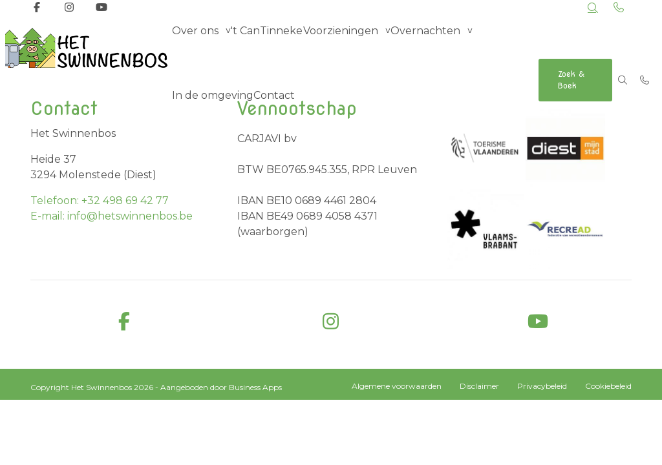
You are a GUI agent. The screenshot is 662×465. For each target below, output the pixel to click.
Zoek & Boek (570, 80)
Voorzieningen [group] (340, 48)
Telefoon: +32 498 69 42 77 (99, 200)
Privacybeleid (542, 386)
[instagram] (331, 322)
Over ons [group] (196, 48)
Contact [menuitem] (276, 112)
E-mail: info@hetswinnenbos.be (111, 216)
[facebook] (124, 322)
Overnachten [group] (423, 48)
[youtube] (538, 322)
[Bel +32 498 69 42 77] (645, 80)
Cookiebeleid (608, 386)
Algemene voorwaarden (397, 386)
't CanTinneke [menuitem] (268, 48)
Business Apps (255, 387)
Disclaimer (479, 386)
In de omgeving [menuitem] (212, 112)
